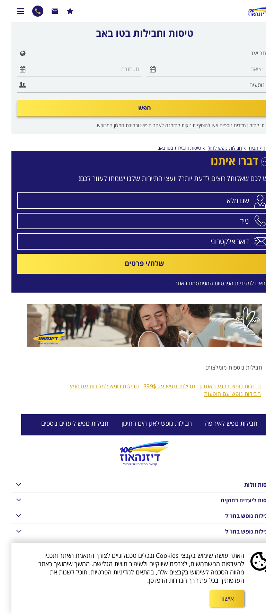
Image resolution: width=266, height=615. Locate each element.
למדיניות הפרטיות (101, 572)
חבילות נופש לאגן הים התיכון (145, 423)
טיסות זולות (130, 484)
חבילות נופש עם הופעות (221, 394)
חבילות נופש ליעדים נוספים (63, 423)
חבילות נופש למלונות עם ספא (93, 386)
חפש (133, 108)
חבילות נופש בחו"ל (130, 515)
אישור (215, 598)
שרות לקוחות (43, 11)
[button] (10, 53)
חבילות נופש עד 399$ (158, 386)
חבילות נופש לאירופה (220, 423)
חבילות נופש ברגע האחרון (218, 386)
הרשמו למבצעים (58, 11)
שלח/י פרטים (133, 263)
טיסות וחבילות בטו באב (168, 148)
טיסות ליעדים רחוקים (130, 500)
